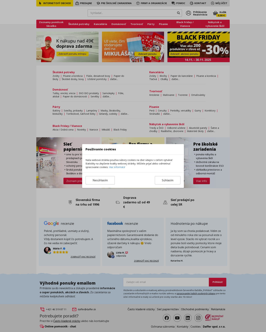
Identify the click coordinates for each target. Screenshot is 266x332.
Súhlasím (167, 180)
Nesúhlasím (100, 180)
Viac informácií (117, 167)
